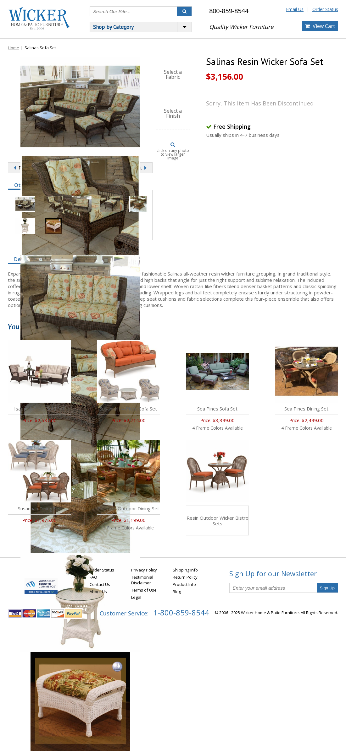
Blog (177, 591)
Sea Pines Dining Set (306, 408)
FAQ (93, 577)
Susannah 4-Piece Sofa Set (128, 408)
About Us (98, 591)
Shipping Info (185, 570)
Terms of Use (144, 590)
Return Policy (185, 577)
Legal (136, 597)
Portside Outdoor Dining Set (128, 508)
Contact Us (100, 584)
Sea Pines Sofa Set (217, 408)
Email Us (295, 9)
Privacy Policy (144, 570)
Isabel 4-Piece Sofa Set (39, 408)
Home (13, 48)
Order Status (325, 9)
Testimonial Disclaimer (142, 580)
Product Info (184, 584)
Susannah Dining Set (39, 508)
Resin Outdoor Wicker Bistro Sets (217, 521)
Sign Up (327, 588)
